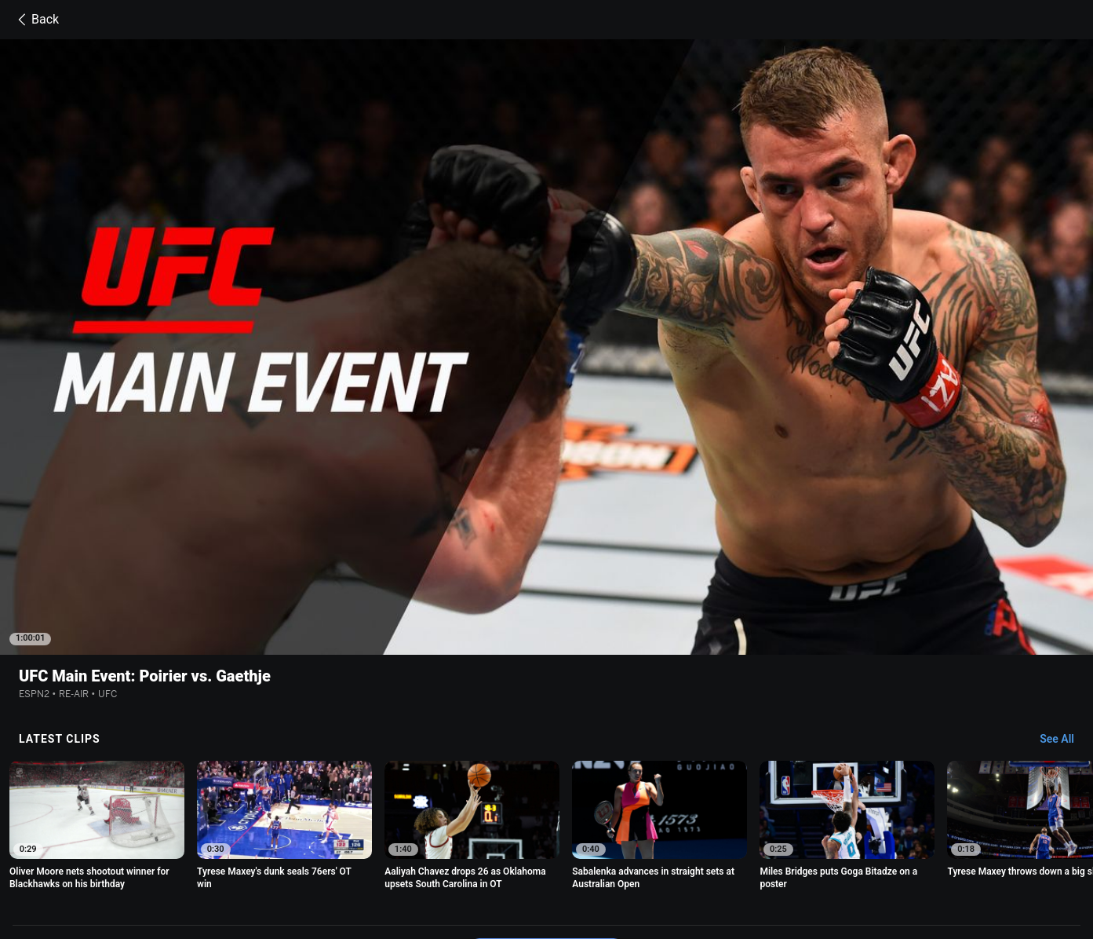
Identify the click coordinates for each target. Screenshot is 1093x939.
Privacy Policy (290, 853)
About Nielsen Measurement (793, 853)
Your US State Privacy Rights (399, 853)
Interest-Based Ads (674, 853)
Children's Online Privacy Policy (548, 853)
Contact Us (211, 868)
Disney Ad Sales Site (295, 868)
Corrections (459, 868)
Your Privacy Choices (917, 853)
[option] (96, 674)
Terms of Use (216, 853)
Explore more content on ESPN (546, 798)
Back (36, 19)
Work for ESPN (387, 868)
